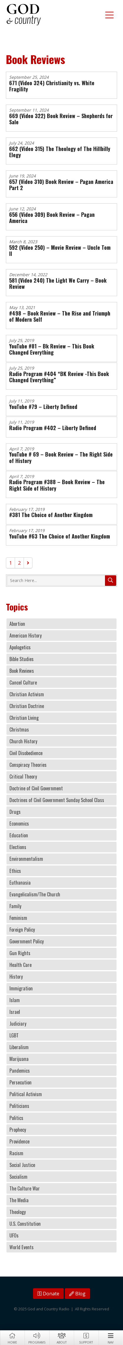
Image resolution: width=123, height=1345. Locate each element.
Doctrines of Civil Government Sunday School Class (56, 800)
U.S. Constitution (25, 1223)
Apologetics (20, 647)
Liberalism (19, 1047)
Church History (23, 741)
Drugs (15, 811)
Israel (14, 1011)
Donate (48, 1293)
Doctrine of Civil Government (36, 788)
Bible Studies (21, 659)
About (61, 1337)
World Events (21, 1247)
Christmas (19, 729)
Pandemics (19, 1070)
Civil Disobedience (25, 753)
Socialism (18, 1176)
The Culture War (24, 1188)
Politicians (19, 1105)
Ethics (15, 870)
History (16, 976)
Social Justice (22, 1164)
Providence (19, 1141)
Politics (16, 1117)
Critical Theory (23, 776)
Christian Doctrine (26, 706)
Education (18, 835)
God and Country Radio (23, 14)
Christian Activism (26, 694)
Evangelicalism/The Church (34, 894)
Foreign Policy (22, 929)
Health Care (20, 964)
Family (15, 906)
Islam (14, 1000)
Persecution (20, 1082)
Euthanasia (20, 882)
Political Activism (25, 1094)
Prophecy (17, 1129)
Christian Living (24, 717)
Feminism (18, 917)
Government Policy (26, 941)
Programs (37, 1337)
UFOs (14, 1235)
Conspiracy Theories (28, 764)
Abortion (17, 623)
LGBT (14, 1035)
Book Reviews (21, 670)
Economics (19, 823)
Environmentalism (26, 858)
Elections (17, 847)
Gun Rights (19, 953)
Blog (77, 1293)
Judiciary (17, 1023)
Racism (16, 1153)
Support (86, 1337)
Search (110, 580)
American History (25, 635)
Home (12, 1337)
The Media (19, 1200)
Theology (17, 1211)
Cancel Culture (23, 682)
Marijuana (19, 1058)
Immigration (21, 988)
